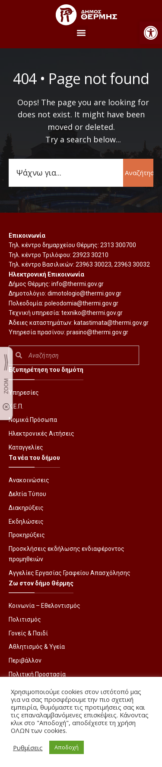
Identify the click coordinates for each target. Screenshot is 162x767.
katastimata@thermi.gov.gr (111, 322)
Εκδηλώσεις (26, 521)
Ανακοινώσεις (29, 480)
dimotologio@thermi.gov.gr (84, 293)
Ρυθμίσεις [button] (28, 747)
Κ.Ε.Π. (16, 406)
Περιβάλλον (25, 660)
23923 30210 (90, 254)
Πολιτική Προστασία (37, 674)
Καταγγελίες (26, 447)
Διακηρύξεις (26, 507)
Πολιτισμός (25, 619)
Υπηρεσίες (24, 392)
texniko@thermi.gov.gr (92, 312)
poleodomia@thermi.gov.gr (81, 303)
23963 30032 (132, 264)
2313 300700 (118, 245)
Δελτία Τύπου (27, 493)
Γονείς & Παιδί (28, 633)
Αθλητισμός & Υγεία (37, 646)
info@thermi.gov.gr (77, 283)
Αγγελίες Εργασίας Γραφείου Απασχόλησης (69, 572)
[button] (151, 33)
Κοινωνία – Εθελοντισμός (44, 605)
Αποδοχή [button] (66, 747)
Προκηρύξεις (27, 534)
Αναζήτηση (139, 172)
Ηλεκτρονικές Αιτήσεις (41, 433)
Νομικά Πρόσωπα (33, 419)
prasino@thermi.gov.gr (97, 332)
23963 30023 (93, 264)
